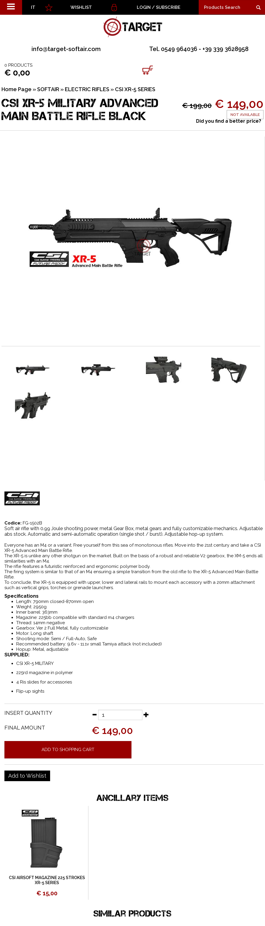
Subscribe (168, 7)
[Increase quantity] (146, 714)
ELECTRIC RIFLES (87, 89)
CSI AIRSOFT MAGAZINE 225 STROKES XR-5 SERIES (47, 880)
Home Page (16, 89)
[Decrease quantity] (94, 714)
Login (144, 7)
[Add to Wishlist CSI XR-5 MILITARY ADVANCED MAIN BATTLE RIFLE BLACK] (27, 776)
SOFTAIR (48, 89)
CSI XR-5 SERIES (135, 89)
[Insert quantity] (120, 715)
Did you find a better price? (228, 121)
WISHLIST (81, 7)
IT (33, 7)
